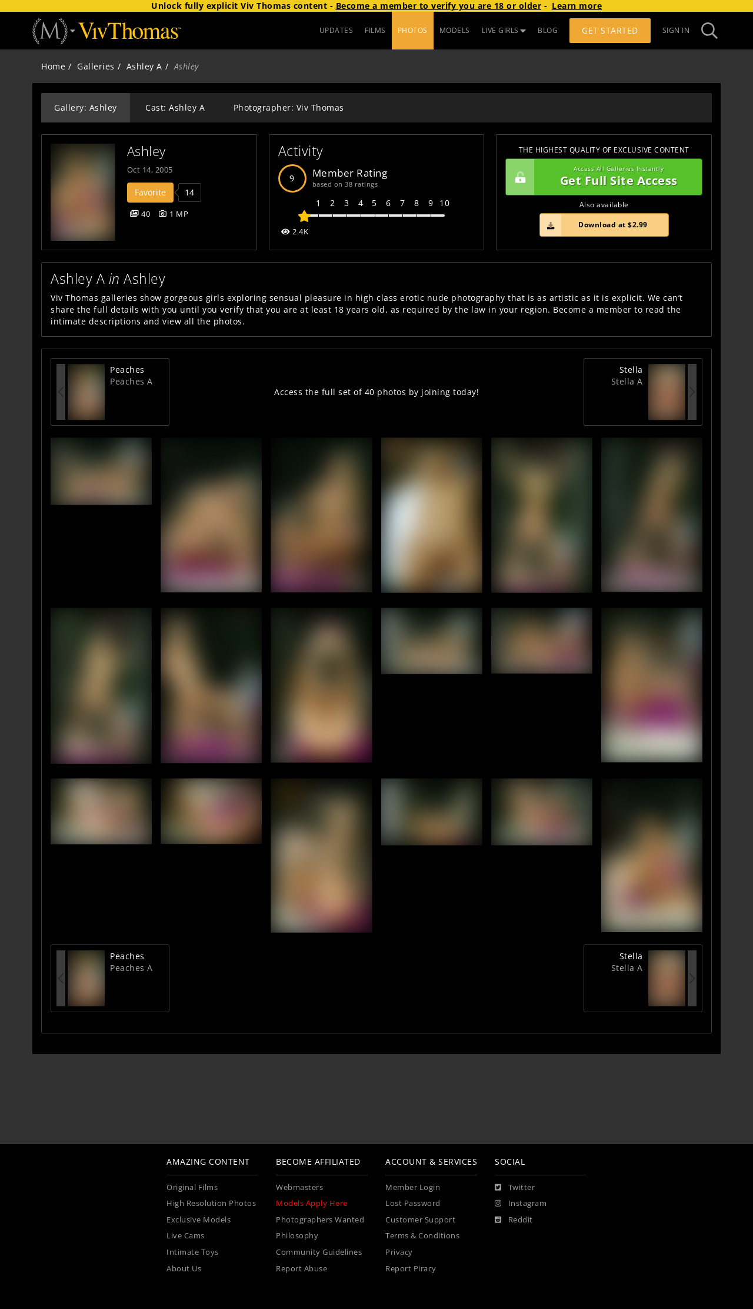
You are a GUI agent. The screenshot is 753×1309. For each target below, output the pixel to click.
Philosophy (297, 1236)
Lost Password (413, 1203)
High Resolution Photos (211, 1203)
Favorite (150, 192)
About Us (183, 1269)
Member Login (412, 1187)
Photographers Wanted (320, 1220)
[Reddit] (514, 1220)
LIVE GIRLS (504, 30)
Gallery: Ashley (85, 107)
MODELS (454, 30)
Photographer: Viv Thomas (289, 107)
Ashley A (144, 66)
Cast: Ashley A (175, 107)
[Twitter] (515, 1187)
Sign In (676, 30)
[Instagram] (521, 1203)
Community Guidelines (319, 1252)
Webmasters (299, 1187)
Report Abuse (301, 1269)
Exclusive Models (198, 1220)
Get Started (610, 30)
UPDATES (336, 30)
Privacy (399, 1252)
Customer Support (420, 1220)
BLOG (548, 30)
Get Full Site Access (601, 177)
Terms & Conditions (422, 1236)
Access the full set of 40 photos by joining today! (376, 391)
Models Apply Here (312, 1203)
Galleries (96, 66)
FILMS (375, 30)
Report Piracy (411, 1269)
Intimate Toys (192, 1252)
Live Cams (185, 1236)
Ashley (146, 151)
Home (53, 66)
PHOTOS (413, 30)
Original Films (192, 1187)
